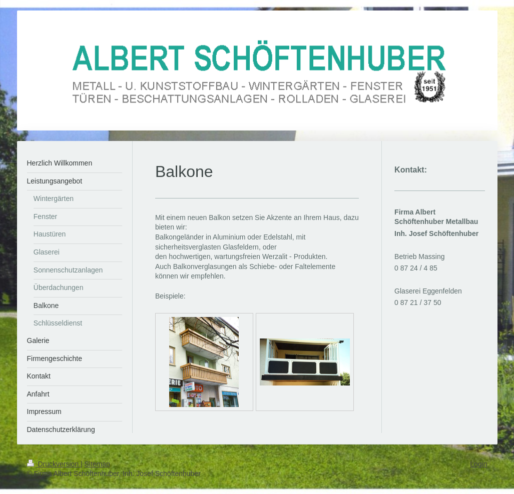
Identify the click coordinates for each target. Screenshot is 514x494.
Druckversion (54, 464)
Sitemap (97, 464)
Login (478, 464)
